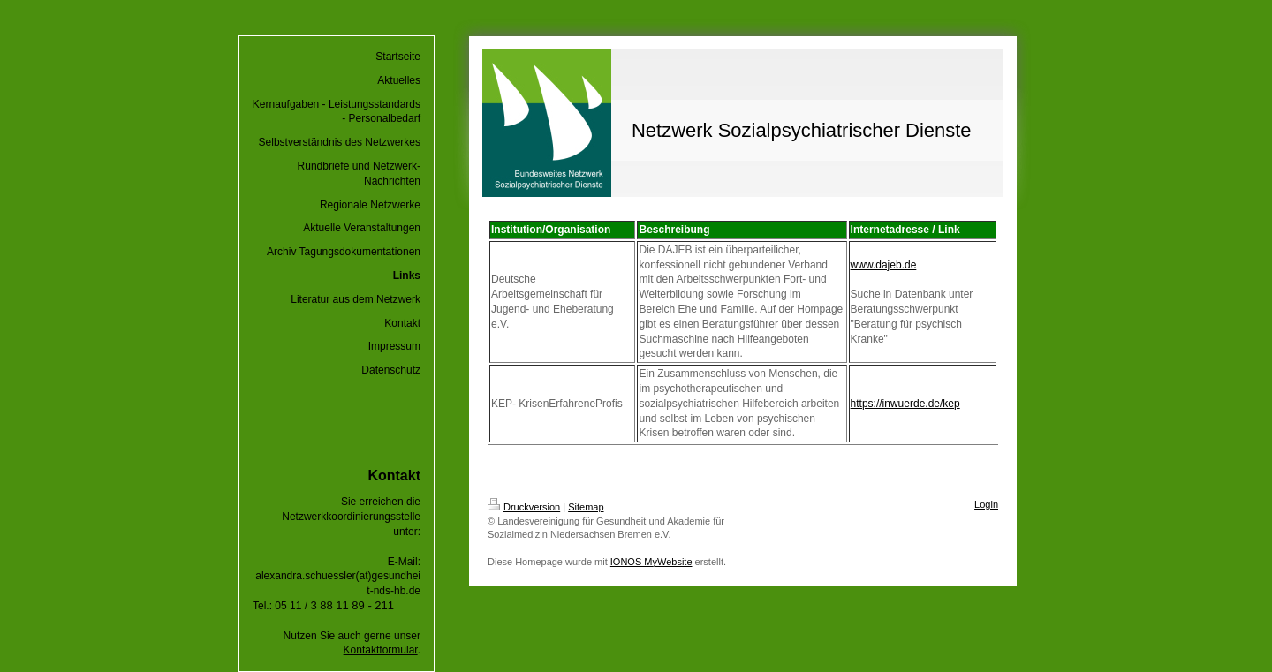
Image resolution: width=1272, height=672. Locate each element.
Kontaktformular (381, 650)
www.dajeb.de (884, 265)
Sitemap (585, 507)
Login (986, 504)
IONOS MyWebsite (651, 561)
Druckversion (524, 507)
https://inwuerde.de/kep (905, 403)
